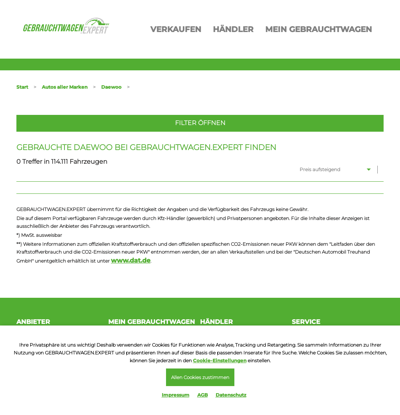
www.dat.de (130, 260)
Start (22, 87)
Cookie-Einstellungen (219, 360)
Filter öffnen (200, 123)
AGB (202, 395)
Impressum (175, 395)
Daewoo (111, 87)
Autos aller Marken (65, 87)
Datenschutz (231, 395)
